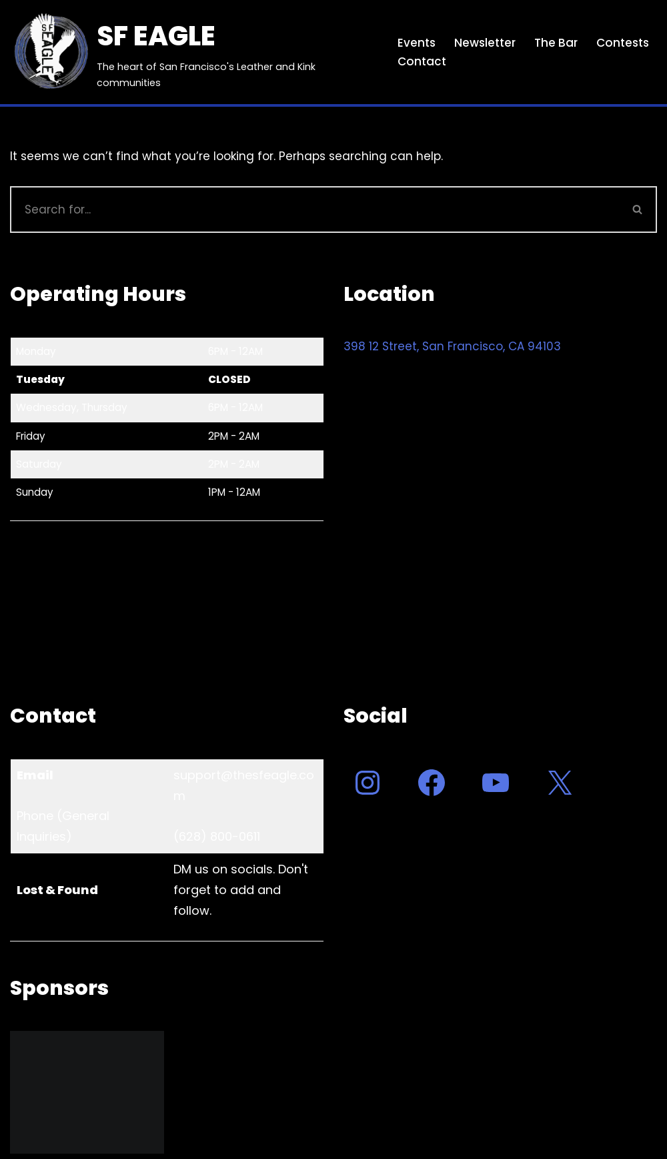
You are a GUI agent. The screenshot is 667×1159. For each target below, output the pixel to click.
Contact (422, 61)
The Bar (556, 43)
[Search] (314, 209)
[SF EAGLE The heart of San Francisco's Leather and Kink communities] (192, 52)
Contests (622, 43)
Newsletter (485, 43)
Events (417, 43)
